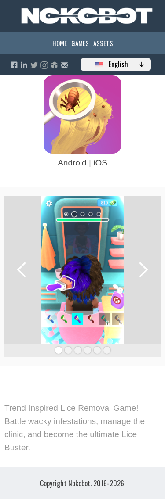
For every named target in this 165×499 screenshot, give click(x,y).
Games (80, 43)
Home (59, 43)
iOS (100, 162)
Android (72, 162)
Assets (103, 43)
